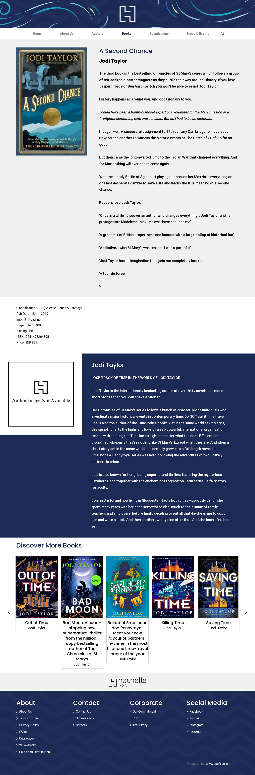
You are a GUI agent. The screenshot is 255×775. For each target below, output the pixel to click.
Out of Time (36, 622)
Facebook (196, 712)
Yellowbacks (28, 745)
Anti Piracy (140, 725)
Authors (97, 33)
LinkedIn (195, 732)
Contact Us (83, 712)
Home (32, 33)
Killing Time (173, 622)
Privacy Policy (29, 725)
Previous (9, 612)
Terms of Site (28, 718)
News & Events (202, 33)
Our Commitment (144, 712)
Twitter (194, 718)
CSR (136, 718)
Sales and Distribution (34, 752)
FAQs (23, 732)
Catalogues (27, 739)
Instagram (196, 725)
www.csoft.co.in (217, 764)
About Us (64, 33)
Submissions (162, 33)
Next (246, 612)
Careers (81, 725)
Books (127, 33)
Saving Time (218, 622)
